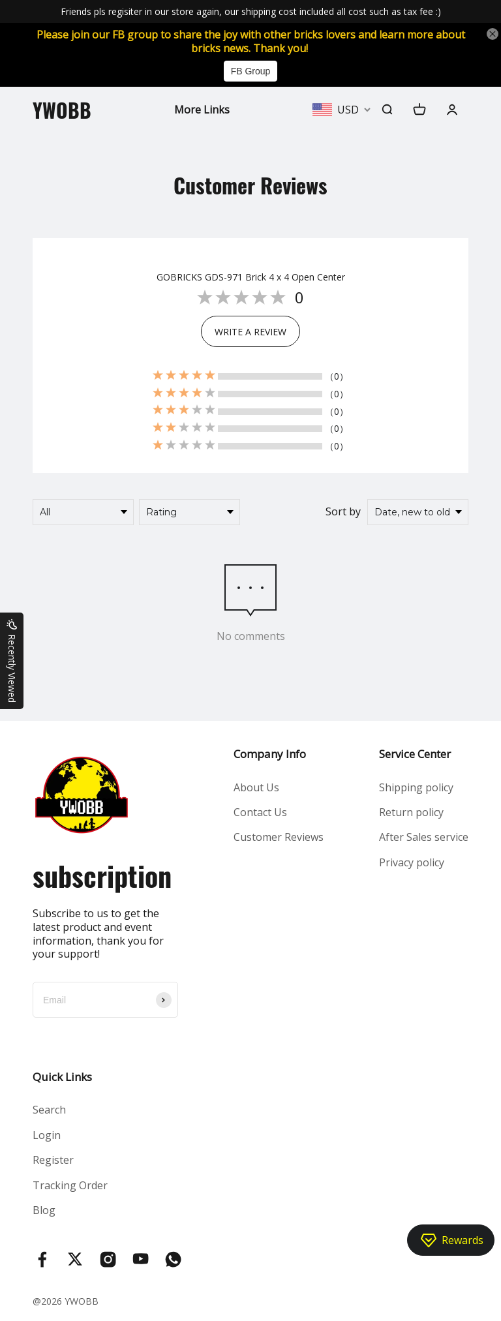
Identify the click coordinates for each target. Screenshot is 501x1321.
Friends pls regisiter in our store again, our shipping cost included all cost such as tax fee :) (251, 11)
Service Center (415, 753)
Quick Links (62, 1076)
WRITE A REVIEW (250, 332)
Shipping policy (416, 787)
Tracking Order (70, 1185)
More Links (202, 109)
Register (53, 1160)
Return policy (411, 812)
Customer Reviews (279, 837)
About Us (256, 787)
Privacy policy (411, 862)
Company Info (270, 753)
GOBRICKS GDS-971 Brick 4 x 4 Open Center (251, 277)
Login (47, 1135)
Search (49, 1109)
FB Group (251, 71)
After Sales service (423, 837)
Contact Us (260, 812)
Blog (44, 1210)
